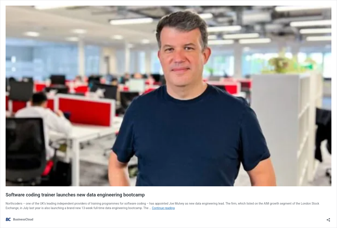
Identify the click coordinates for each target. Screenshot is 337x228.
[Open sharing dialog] (328, 218)
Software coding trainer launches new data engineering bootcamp (75, 194)
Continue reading (163, 208)
